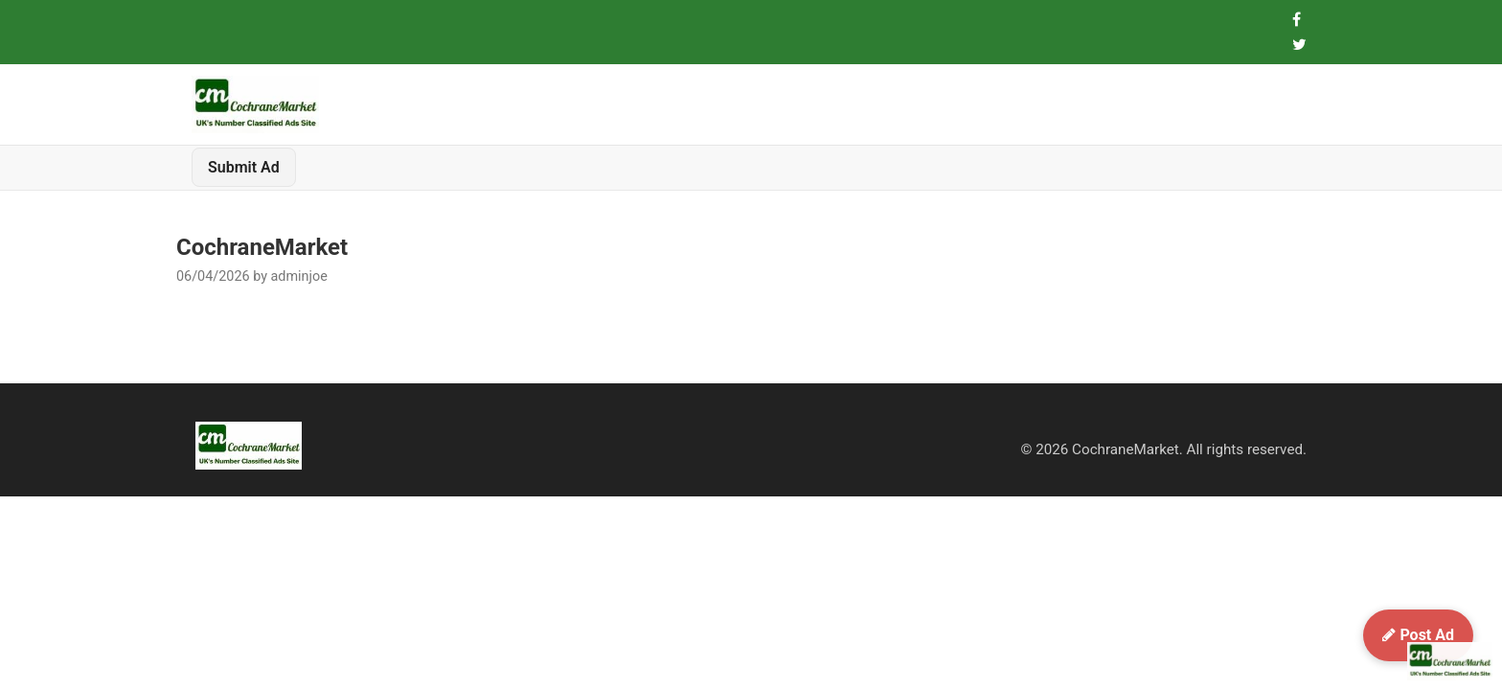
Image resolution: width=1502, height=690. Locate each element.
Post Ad (1418, 635)
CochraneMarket (262, 247)
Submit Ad (244, 167)
